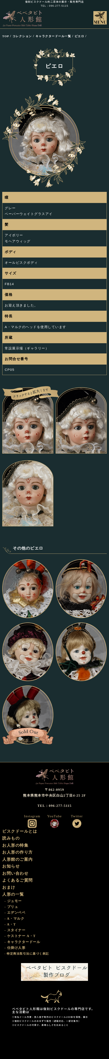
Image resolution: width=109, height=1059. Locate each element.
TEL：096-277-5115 (54, 6)
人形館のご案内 (17, 859)
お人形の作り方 (17, 852)
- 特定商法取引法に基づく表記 (26, 953)
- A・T (10, 924)
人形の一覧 (13, 894)
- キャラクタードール (22, 942)
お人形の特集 (15, 845)
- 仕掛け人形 (14, 947)
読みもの (11, 838)
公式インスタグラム (32, 823)
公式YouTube (54, 823)
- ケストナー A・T (20, 936)
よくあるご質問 (17, 880)
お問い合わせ (15, 873)
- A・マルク (14, 918)
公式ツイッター (76, 823)
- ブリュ (11, 907)
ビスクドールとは (19, 831)
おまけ (8, 887)
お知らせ (11, 866)
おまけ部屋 (54, 994)
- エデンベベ (14, 912)
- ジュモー (13, 901)
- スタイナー (14, 930)
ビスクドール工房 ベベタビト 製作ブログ (54, 972)
